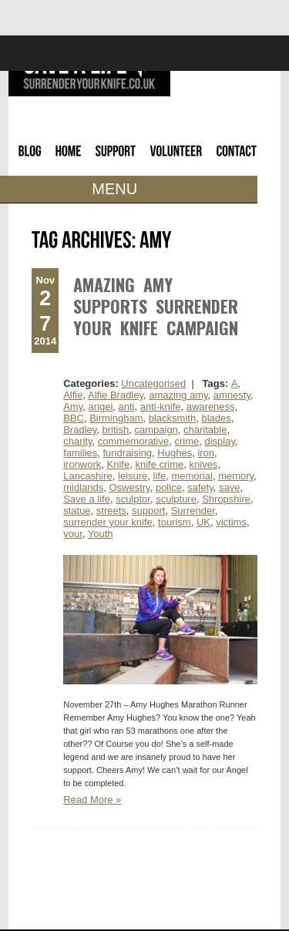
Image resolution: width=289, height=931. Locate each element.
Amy (72, 406)
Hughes (174, 453)
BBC (73, 418)
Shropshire (226, 499)
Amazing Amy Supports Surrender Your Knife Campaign (155, 306)
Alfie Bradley (115, 395)
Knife (118, 464)
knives (204, 464)
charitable (205, 429)
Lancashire (88, 476)
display (219, 441)
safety (200, 487)
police (169, 487)
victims (231, 522)
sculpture (176, 499)
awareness (211, 406)
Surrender (193, 510)
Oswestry (129, 487)
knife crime (159, 464)
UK (203, 522)
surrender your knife (108, 522)
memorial (191, 476)
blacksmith (172, 418)
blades (215, 418)
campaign (155, 429)
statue (76, 510)
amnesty (231, 395)
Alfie (72, 395)
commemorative (133, 441)
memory (236, 476)
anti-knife (160, 406)
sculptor (133, 499)
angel (100, 406)
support (148, 510)
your (72, 533)
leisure (132, 476)
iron (205, 453)
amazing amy (178, 395)
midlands (83, 487)
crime (186, 441)
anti (127, 406)
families (80, 453)
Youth (100, 533)
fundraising (128, 453)
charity (77, 441)
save (229, 487)
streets (111, 510)
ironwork (82, 464)
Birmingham (116, 418)
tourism (174, 522)
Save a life (86, 499)
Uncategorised (153, 383)
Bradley (79, 429)
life (159, 476)
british (115, 429)
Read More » (92, 799)
